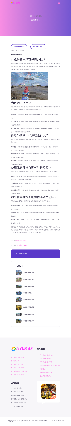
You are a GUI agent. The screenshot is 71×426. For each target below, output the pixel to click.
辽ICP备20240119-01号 (56, 420)
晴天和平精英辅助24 (46, 376)
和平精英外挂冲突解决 (17, 364)
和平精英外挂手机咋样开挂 (19, 399)
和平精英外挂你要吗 (46, 372)
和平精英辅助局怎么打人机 (19, 371)
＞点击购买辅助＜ (38, 47)
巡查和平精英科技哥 (17, 406)
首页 (31, 16)
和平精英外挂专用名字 (17, 375)
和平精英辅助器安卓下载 (18, 403)
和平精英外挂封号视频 (17, 368)
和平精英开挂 (15, 361)
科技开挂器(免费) (16, 388)
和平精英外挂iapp (21, 245)
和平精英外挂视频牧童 (17, 357)
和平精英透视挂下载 (46, 362)
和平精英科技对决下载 (17, 395)
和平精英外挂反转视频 (46, 355)
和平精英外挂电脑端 (17, 392)
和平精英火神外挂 (21, 241)
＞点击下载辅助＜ (19, 47)
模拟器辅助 (38, 16)
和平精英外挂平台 (45, 359)
